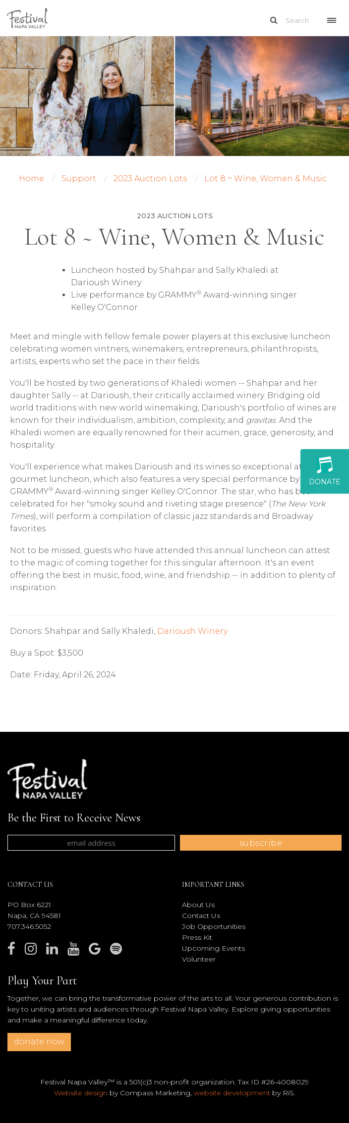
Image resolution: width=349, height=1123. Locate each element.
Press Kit (197, 937)
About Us (198, 904)
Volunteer (199, 959)
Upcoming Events (213, 948)
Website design (81, 1092)
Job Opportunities (213, 926)
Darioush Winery (192, 631)
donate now (39, 1041)
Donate (325, 471)
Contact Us (201, 915)
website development (232, 1092)
